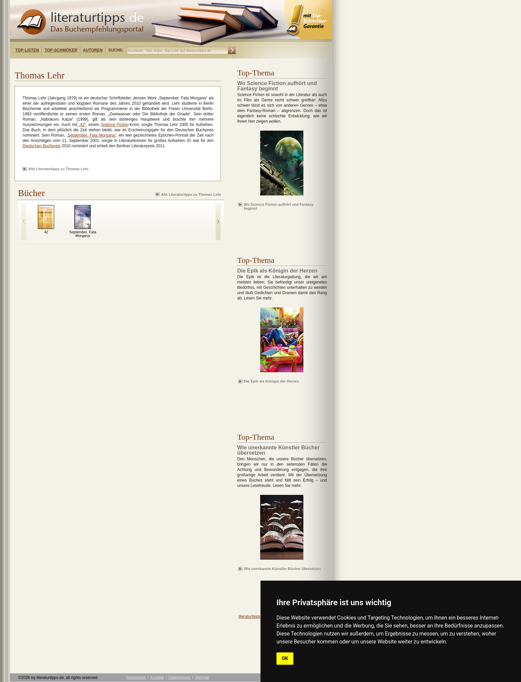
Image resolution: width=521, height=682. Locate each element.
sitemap (202, 677)
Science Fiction (115, 124)
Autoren (93, 50)
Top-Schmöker (61, 50)
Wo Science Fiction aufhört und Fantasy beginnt (278, 206)
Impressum (136, 677)
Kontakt (157, 677)
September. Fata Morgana (82, 234)
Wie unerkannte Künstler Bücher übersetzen (282, 569)
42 (46, 232)
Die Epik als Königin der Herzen (271, 381)
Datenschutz (179, 677)
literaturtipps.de (252, 616)
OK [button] (285, 658)
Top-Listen (27, 50)
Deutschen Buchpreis (41, 146)
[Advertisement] (95, 64)
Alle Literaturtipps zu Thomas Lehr (58, 169)
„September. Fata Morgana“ (91, 135)
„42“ (81, 124)
